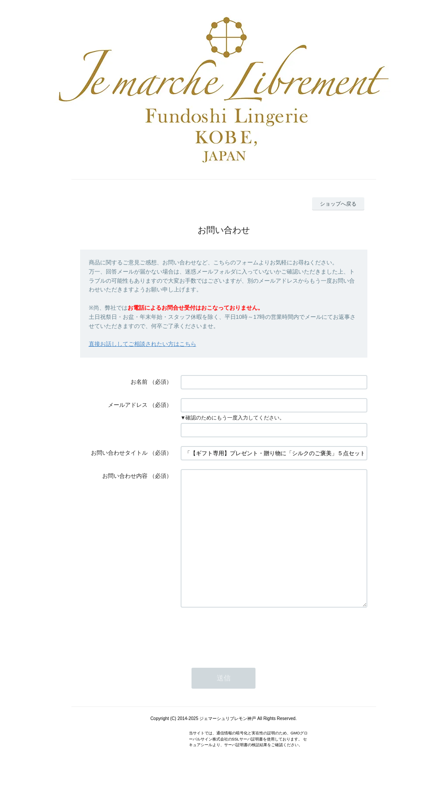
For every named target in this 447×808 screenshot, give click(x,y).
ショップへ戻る (338, 204)
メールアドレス (128, 405)
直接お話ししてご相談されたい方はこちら (142, 344)
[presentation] (247, 659)
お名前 (139, 382)
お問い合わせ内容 (125, 476)
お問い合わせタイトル (119, 453)
